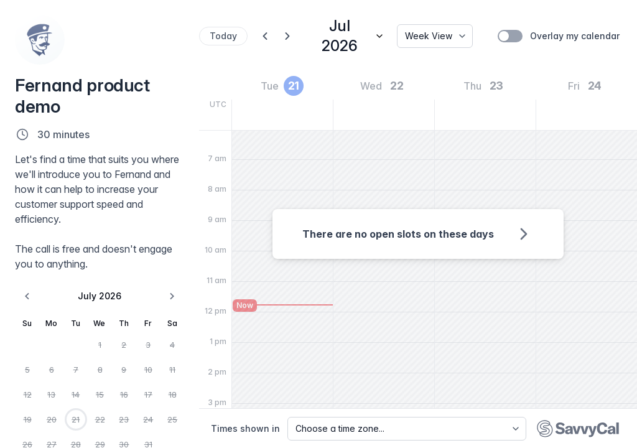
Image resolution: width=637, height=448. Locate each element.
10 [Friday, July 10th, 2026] (148, 370)
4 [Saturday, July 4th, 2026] (172, 345)
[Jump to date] (347, 36)
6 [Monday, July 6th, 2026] (51, 370)
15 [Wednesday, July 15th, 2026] (100, 394)
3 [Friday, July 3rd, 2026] (148, 345)
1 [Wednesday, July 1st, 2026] (99, 345)
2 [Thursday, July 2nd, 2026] (123, 345)
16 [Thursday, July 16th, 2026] (124, 394)
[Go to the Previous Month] (27, 296)
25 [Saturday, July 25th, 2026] (172, 419)
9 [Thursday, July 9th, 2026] (123, 370)
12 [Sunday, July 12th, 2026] (28, 394)
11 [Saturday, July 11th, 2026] (172, 370)
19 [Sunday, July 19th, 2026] (28, 419)
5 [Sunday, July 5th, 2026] (27, 370)
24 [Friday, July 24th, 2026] (148, 419)
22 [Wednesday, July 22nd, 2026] (100, 419)
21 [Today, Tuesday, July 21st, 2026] (76, 419)
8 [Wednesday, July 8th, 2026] (100, 370)
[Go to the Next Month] (171, 296)
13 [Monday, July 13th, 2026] (51, 394)
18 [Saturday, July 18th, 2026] (173, 394)
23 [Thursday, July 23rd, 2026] (124, 419)
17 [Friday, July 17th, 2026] (148, 394)
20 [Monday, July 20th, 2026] (52, 419)
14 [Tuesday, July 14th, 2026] (76, 394)
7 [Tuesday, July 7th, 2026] (75, 370)
